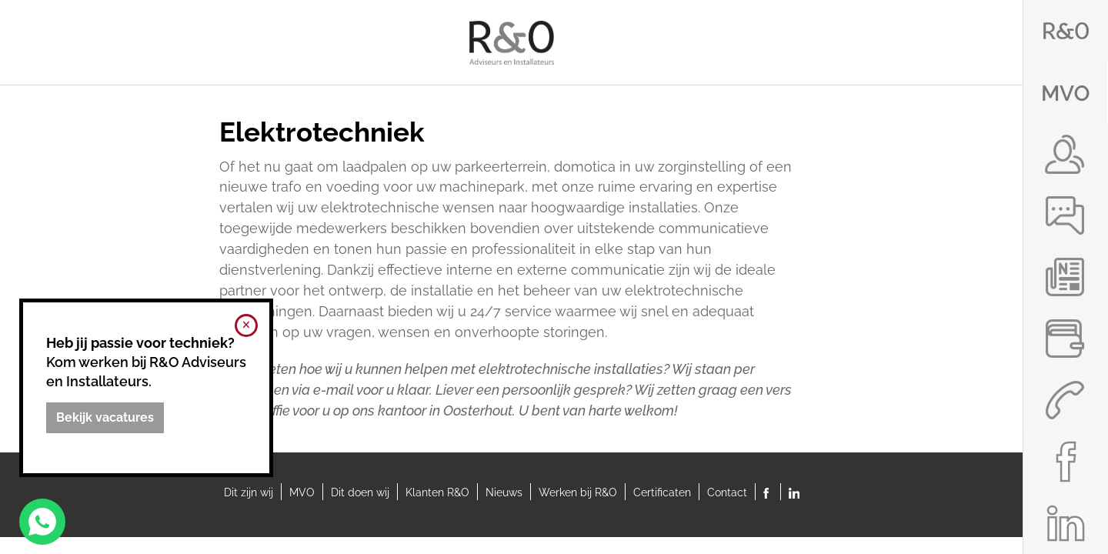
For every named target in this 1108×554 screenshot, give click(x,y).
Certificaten (662, 492)
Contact (727, 492)
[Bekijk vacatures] (105, 417)
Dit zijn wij (248, 492)
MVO (302, 492)
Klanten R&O (437, 492)
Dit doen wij (360, 492)
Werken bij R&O (578, 492)
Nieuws (504, 492)
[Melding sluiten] (246, 325)
